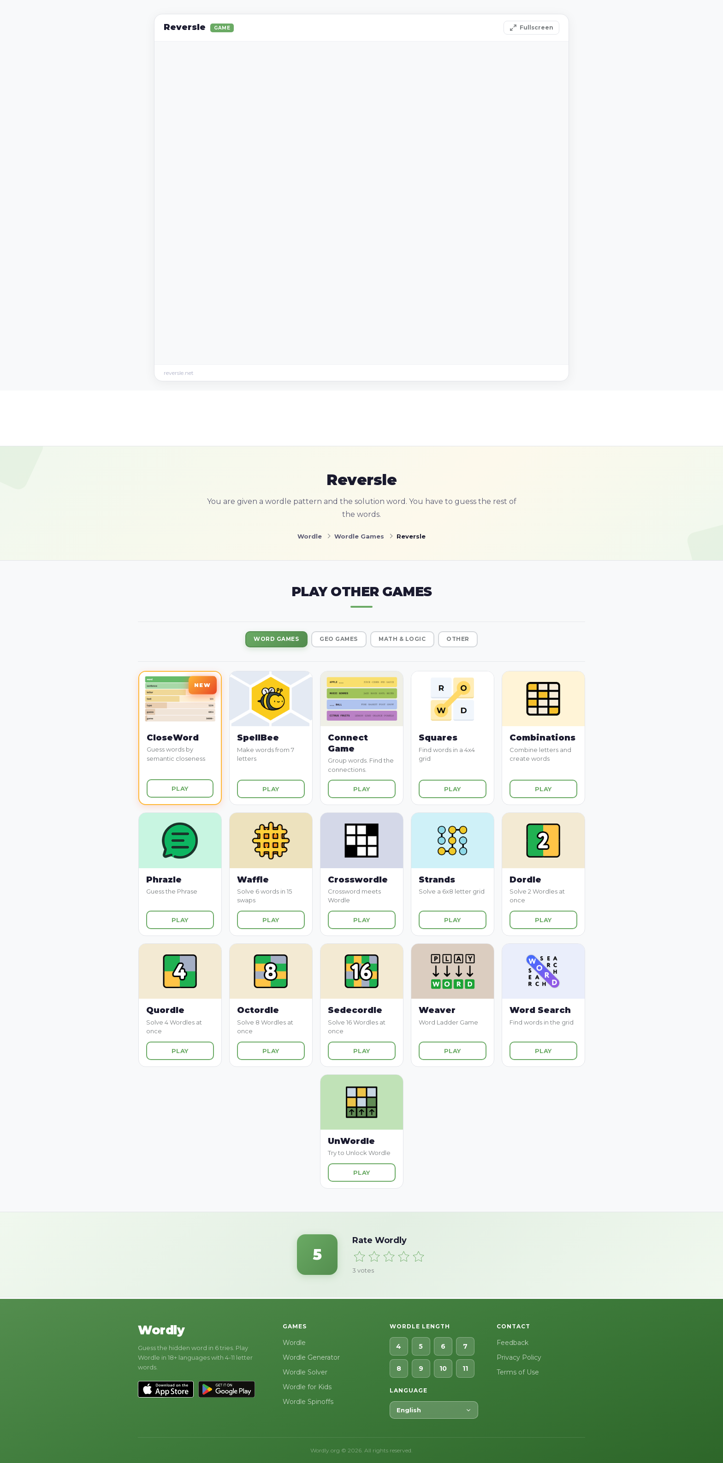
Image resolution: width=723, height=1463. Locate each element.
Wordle (294, 1343)
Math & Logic (407, 640)
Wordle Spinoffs (308, 1402)
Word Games (266, 640)
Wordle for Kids (307, 1387)
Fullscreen (531, 27)
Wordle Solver (305, 1372)
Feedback (512, 1343)
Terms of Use (518, 1372)
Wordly (161, 1330)
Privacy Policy (519, 1357)
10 (443, 1368)
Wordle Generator (311, 1357)
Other (469, 640)
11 (465, 1368)
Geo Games (336, 640)
